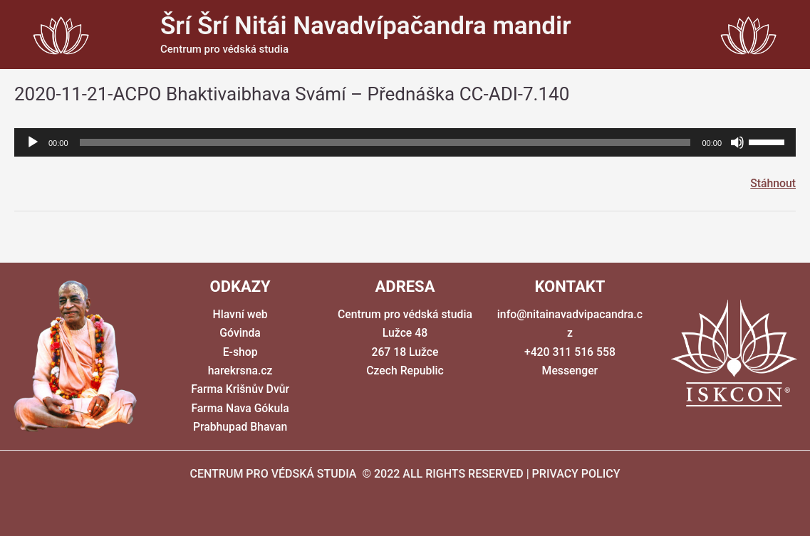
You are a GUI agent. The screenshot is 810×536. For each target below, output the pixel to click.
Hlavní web (240, 314)
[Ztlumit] (737, 142)
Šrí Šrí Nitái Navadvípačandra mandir (365, 26)
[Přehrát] (33, 142)
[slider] (385, 142)
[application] (405, 142)
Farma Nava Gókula (240, 408)
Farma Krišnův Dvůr (240, 389)
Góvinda (240, 333)
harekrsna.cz (240, 371)
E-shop (240, 352)
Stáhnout (772, 183)
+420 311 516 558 (570, 352)
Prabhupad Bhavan (240, 427)
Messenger (569, 371)
